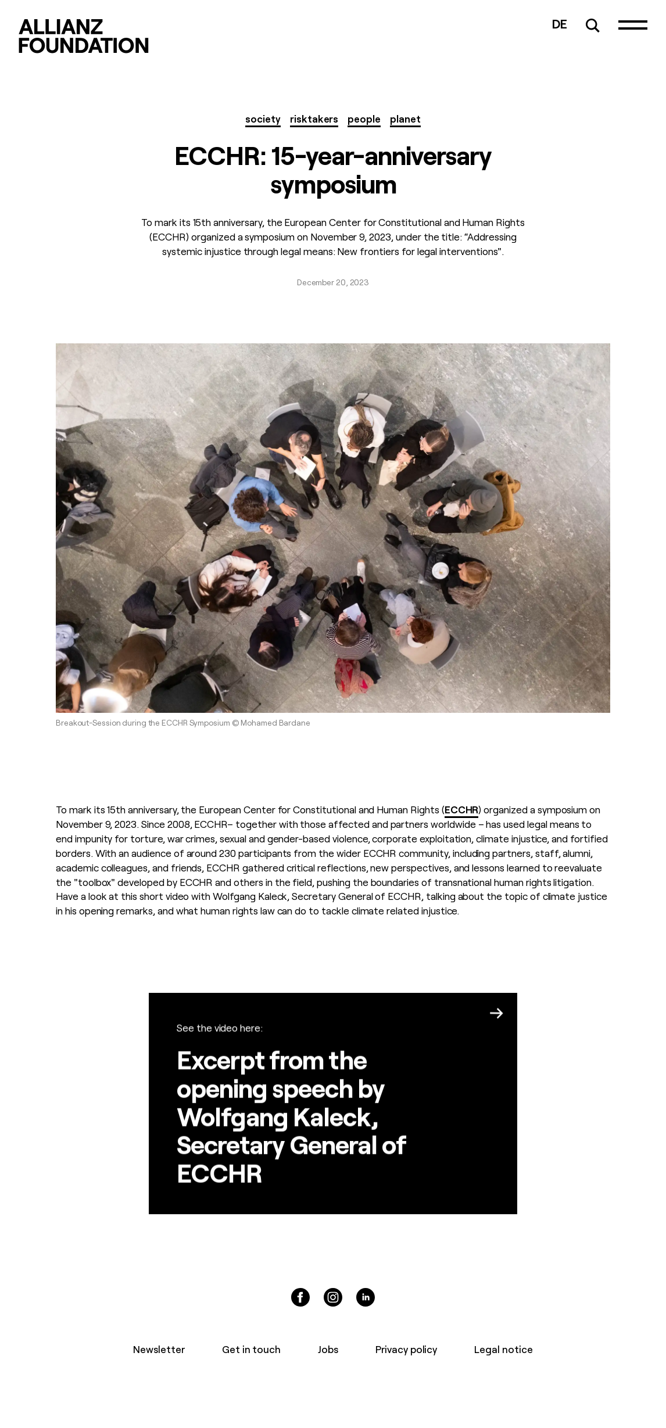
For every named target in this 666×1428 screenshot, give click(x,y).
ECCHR (462, 809)
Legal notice (503, 1348)
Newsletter (159, 1348)
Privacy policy (406, 1348)
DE (559, 23)
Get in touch (251, 1348)
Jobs (328, 1348)
